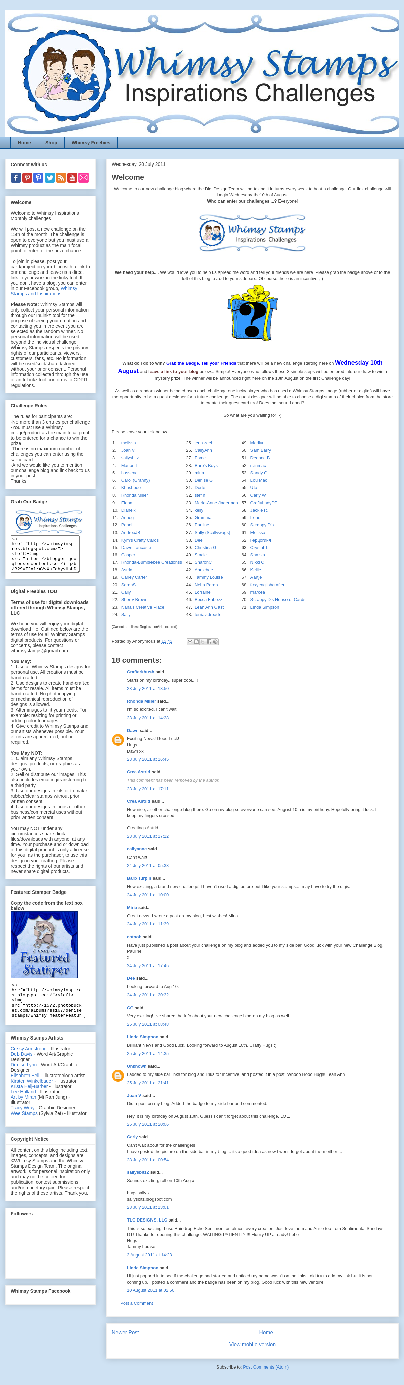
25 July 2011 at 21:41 (148, 1082)
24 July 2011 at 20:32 (148, 994)
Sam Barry (260, 450)
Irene (255, 517)
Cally (126, 592)
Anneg (127, 517)
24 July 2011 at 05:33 (148, 865)
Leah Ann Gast (209, 607)
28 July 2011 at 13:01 (148, 1207)
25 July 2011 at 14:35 (148, 1053)
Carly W (258, 495)
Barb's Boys (206, 465)
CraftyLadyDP (264, 502)
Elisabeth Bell (25, 1089)
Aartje (256, 577)
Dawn (133, 730)
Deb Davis (22, 1068)
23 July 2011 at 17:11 (148, 788)
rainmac (258, 465)
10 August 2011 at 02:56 (150, 1290)
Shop (51, 142)
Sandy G (259, 472)
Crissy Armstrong (29, 1062)
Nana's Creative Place (142, 607)
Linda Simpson (264, 607)
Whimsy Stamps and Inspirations (44, 291)
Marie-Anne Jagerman (216, 502)
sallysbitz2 (138, 1172)
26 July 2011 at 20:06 (148, 1124)
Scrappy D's (262, 524)
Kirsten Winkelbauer (32, 1095)
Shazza (257, 554)
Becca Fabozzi (209, 599)
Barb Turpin (139, 878)
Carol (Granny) (135, 480)
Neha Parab (206, 584)
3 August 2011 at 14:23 (149, 1255)
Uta (253, 487)
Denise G (204, 480)
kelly (199, 510)
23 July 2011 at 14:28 (148, 717)
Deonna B (260, 457)
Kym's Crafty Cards (140, 540)
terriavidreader (209, 614)
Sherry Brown (134, 599)
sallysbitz (130, 457)
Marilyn (257, 442)
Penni (126, 524)
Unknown (137, 1066)
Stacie (201, 554)
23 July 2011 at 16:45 (148, 759)
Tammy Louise (209, 577)
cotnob (134, 936)
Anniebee (204, 569)
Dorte (200, 487)
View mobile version (252, 1344)
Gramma (203, 517)
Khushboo (131, 487)
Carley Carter (134, 577)
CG (130, 1007)
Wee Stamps (24, 1127)
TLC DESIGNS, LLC (147, 1220)
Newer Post (125, 1332)
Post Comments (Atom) (266, 1367)
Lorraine (203, 592)
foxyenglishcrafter (267, 584)
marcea (257, 592)
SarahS (128, 584)
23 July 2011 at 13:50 (148, 688)
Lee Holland (23, 1105)
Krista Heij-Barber (30, 1100)
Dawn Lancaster (137, 547)
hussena (129, 472)
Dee (199, 540)
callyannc (137, 848)
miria (199, 472)
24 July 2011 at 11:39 (148, 923)
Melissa (257, 532)
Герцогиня (260, 540)
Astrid (126, 569)
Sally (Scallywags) (212, 532)
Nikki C (257, 562)
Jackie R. (259, 510)
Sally (126, 614)
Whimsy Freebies (91, 142)
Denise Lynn (24, 1079)
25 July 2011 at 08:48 (148, 1024)
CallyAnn (203, 450)
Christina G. (206, 547)
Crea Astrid (138, 771)
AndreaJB (130, 532)
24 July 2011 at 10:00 (148, 894)
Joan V (128, 450)
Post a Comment (136, 1303)
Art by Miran (23, 1111)
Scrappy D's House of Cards (278, 599)
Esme (200, 457)
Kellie (255, 569)
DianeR (128, 510)
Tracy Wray (23, 1122)
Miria (132, 907)
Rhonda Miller (134, 495)
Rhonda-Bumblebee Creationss (151, 562)
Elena (126, 502)
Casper (128, 554)
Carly (132, 1136)
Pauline (202, 524)
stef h (200, 495)
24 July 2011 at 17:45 (148, 965)
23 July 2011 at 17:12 (148, 836)
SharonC (203, 562)
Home (24, 142)
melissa (128, 442)
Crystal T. (259, 547)
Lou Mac (258, 480)
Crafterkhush (140, 672)
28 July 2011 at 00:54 (148, 1159)
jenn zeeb (204, 442)
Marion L (129, 465)
